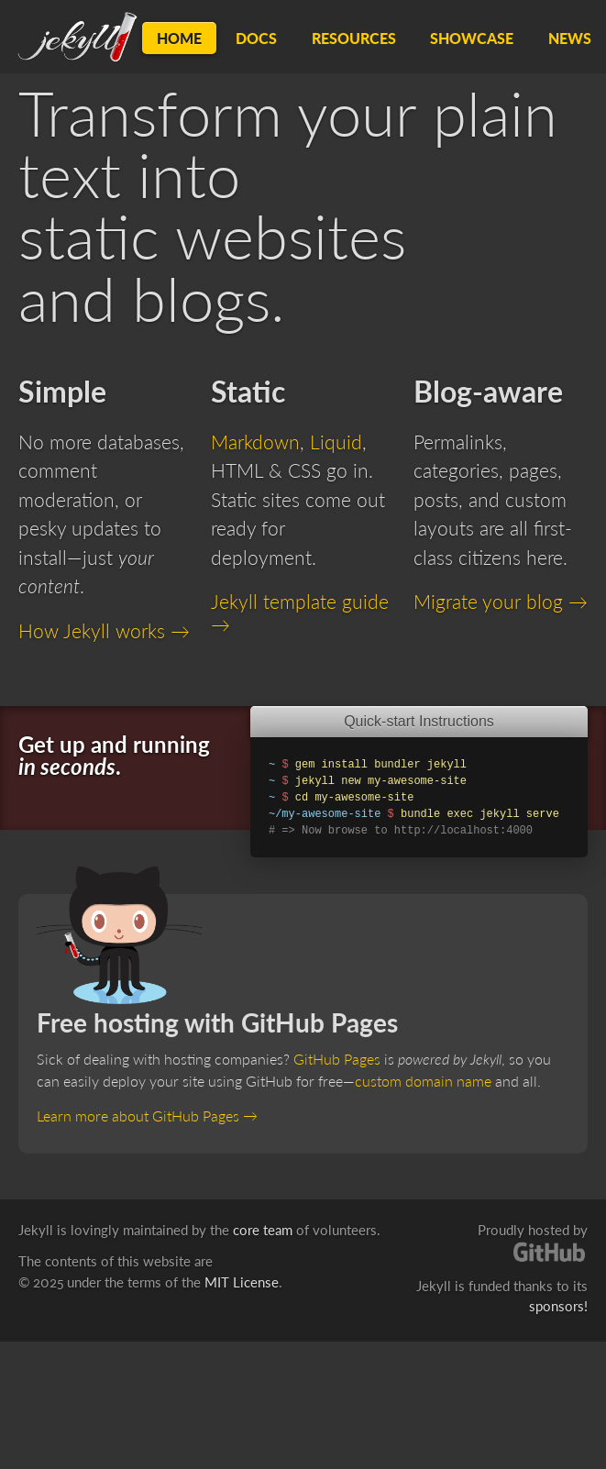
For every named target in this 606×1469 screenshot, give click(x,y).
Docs (256, 38)
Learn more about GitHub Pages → (147, 1115)
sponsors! (558, 1306)
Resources (354, 38)
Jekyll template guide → (300, 612)
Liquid (336, 441)
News (569, 38)
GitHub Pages (336, 1058)
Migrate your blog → (500, 601)
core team (262, 1229)
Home (179, 38)
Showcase (471, 38)
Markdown (255, 441)
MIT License (241, 1282)
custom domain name (423, 1080)
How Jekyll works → (104, 630)
